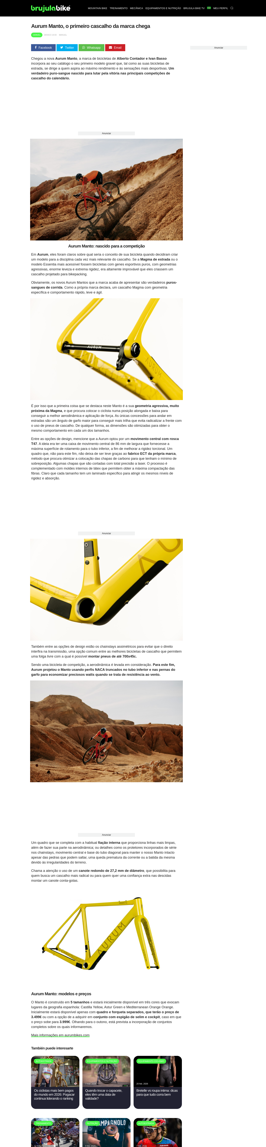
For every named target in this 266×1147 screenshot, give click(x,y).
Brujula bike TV (194, 8)
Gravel (37, 35)
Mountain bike (97, 8)
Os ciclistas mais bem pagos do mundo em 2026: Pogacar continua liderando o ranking (54, 1088)
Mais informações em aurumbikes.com (60, 1028)
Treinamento (119, 8)
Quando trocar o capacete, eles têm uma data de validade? (103, 1088)
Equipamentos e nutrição (163, 8)
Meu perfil (220, 8)
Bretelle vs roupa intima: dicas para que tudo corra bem (157, 1086)
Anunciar (106, 133)
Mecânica (136, 8)
